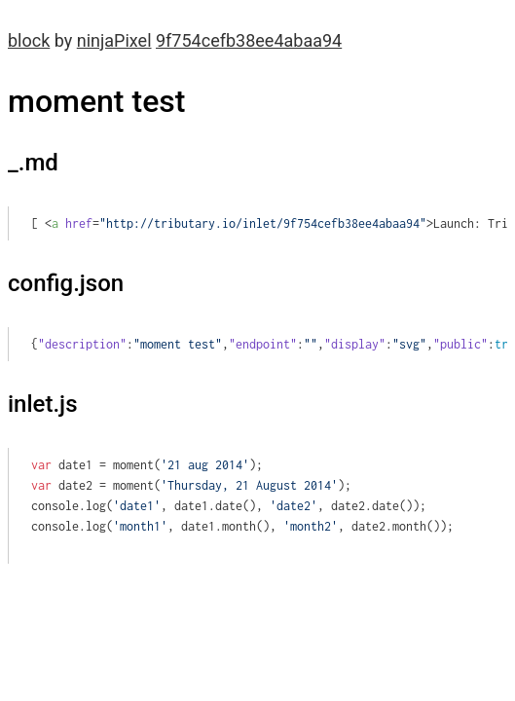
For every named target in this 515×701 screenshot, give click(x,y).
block (29, 40)
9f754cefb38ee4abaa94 (249, 40)
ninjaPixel (114, 40)
